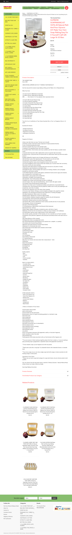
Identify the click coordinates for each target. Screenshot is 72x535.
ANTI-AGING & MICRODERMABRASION (10, 68)
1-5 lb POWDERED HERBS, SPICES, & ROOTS (11, 56)
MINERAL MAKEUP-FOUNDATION (9, 104)
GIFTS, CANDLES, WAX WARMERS (10, 143)
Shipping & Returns (44, 8)
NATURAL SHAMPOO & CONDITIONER (10, 139)
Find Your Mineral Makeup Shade (31, 7)
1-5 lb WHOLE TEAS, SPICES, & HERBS (10, 52)
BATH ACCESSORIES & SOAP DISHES (10, 90)
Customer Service (28, 8)
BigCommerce (32, 533)
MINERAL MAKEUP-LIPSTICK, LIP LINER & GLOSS (10, 134)
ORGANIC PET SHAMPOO (10, 147)
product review (64, 72)
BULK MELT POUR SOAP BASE (10, 21)
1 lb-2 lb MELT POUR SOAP (11, 17)
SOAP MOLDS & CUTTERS (11, 36)
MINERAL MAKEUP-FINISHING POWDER (9, 109)
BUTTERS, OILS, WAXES (10, 43)
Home (23, 13)
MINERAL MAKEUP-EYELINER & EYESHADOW (11, 128)
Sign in (58, 1)
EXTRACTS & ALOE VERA (11, 40)
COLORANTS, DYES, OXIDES (11, 33)
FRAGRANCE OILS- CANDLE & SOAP (11, 29)
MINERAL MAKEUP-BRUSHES (9, 118)
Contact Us (50, 7)
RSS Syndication (55, 8)
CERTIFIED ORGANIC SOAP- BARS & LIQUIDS (11, 85)
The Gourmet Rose (9, 154)
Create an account (64, 1)
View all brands (9, 157)
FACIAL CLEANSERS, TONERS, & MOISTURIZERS (11, 76)
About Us (43, 7)
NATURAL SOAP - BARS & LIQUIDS (11, 81)
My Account (53, 1)
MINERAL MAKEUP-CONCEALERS (9, 114)
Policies (36, 8)
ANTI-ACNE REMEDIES (10, 72)
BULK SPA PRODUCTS (10, 61)
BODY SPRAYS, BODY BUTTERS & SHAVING (10, 100)
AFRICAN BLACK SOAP (10, 64)
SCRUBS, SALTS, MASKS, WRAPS (10, 95)
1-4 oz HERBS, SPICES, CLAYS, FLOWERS (10, 47)
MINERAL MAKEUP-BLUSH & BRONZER (11, 123)
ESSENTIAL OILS (9, 25)
